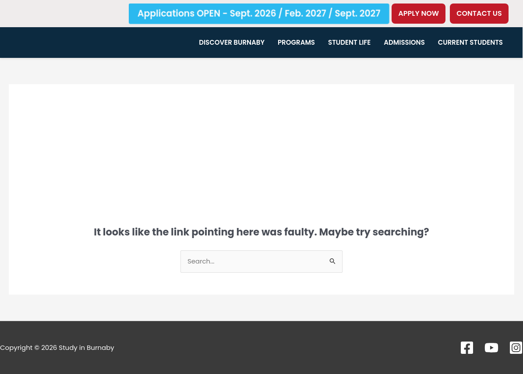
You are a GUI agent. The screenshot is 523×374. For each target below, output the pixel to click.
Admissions (404, 42)
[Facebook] (467, 348)
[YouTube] (491, 348)
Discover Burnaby (232, 42)
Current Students (470, 42)
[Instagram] (516, 348)
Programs (296, 42)
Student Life (349, 42)
